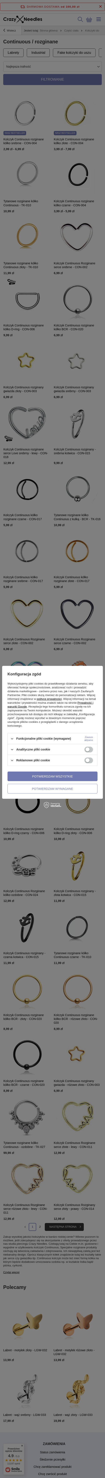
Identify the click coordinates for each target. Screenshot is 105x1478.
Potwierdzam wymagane (52, 788)
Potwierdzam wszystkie (52, 776)
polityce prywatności (49, 699)
